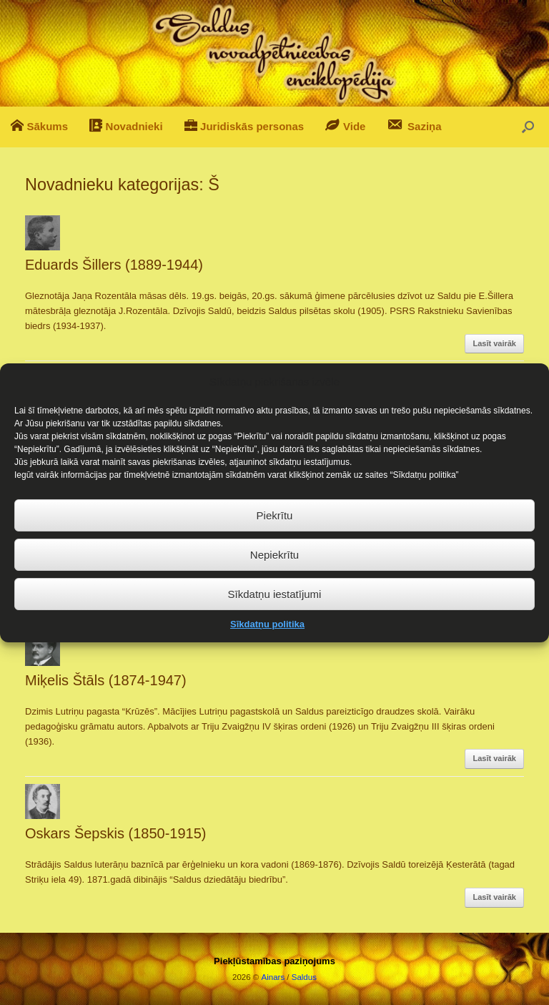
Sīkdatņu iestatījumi (275, 609)
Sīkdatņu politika (267, 639)
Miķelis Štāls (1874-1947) (106, 680)
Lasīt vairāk (494, 343)
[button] (528, 127)
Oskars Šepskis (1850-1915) (115, 833)
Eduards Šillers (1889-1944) (114, 265)
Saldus (304, 977)
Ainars (273, 977)
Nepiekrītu (274, 570)
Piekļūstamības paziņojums (274, 961)
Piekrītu (275, 530)
